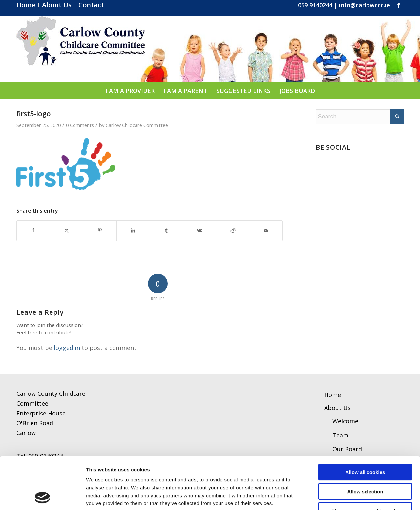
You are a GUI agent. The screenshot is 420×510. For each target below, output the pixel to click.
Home (332, 395)
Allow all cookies (365, 423)
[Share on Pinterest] (99, 231)
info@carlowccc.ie (364, 5)
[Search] (360, 116)
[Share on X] (66, 231)
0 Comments (80, 125)
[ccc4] (80, 49)
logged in (67, 347)
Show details (342, 497)
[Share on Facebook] (33, 231)
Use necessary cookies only (365, 461)
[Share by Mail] (265, 231)
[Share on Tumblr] (166, 231)
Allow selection (365, 442)
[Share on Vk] (199, 231)
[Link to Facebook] (399, 5)
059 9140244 (315, 5)
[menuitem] (27, 5)
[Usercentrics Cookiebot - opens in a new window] (42, 497)
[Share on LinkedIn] (133, 231)
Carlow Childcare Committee (137, 125)
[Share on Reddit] (232, 231)
